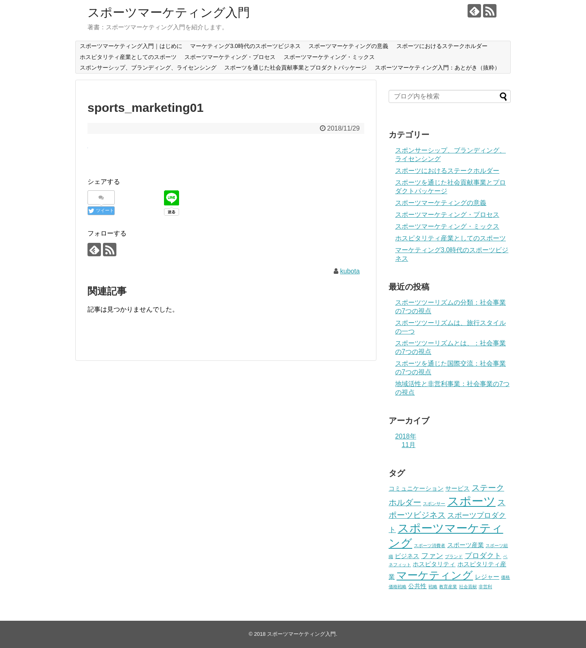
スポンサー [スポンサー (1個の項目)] (434, 503)
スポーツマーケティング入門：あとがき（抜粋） (437, 67)
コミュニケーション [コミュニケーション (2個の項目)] (416, 488)
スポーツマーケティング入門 (168, 12)
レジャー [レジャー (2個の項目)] (487, 577)
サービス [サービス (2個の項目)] (457, 488)
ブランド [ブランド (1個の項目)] (454, 556)
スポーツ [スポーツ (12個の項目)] (471, 501)
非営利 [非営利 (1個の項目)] (485, 586)
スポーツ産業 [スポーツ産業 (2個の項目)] (465, 545)
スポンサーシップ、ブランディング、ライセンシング (148, 67)
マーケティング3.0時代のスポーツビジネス (245, 46)
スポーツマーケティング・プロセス (230, 57)
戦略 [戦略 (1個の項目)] (433, 586)
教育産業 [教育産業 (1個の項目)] (448, 586)
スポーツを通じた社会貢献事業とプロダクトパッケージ (295, 67)
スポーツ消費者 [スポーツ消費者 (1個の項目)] (429, 545)
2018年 (405, 436)
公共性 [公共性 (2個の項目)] (417, 586)
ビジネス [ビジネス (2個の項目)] (407, 556)
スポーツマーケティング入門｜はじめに (131, 46)
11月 (408, 444)
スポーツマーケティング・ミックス (329, 57)
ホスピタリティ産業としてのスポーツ (128, 57)
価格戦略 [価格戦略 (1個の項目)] (398, 586)
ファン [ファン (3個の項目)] (432, 556)
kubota (350, 271)
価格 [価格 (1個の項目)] (505, 577)
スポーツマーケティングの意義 (348, 46)
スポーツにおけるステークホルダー (442, 46)
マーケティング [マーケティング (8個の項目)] (434, 575)
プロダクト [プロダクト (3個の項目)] (483, 556)
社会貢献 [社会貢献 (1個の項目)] (468, 586)
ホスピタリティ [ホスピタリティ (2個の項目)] (434, 564)
